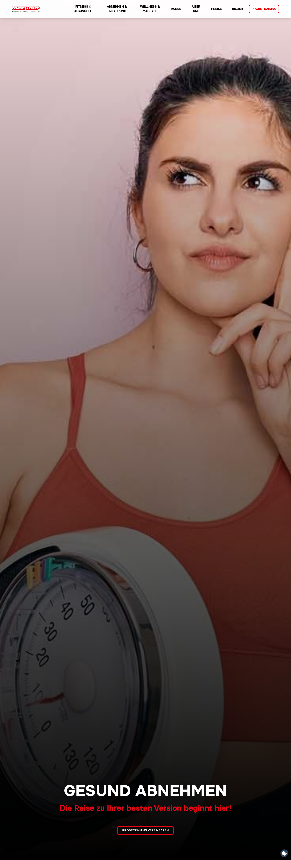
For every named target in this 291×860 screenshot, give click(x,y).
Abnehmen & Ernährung (117, 9)
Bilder (237, 9)
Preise (216, 9)
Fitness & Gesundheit (83, 9)
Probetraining (264, 9)
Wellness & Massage (150, 9)
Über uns (196, 9)
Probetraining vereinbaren (145, 830)
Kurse (176, 9)
